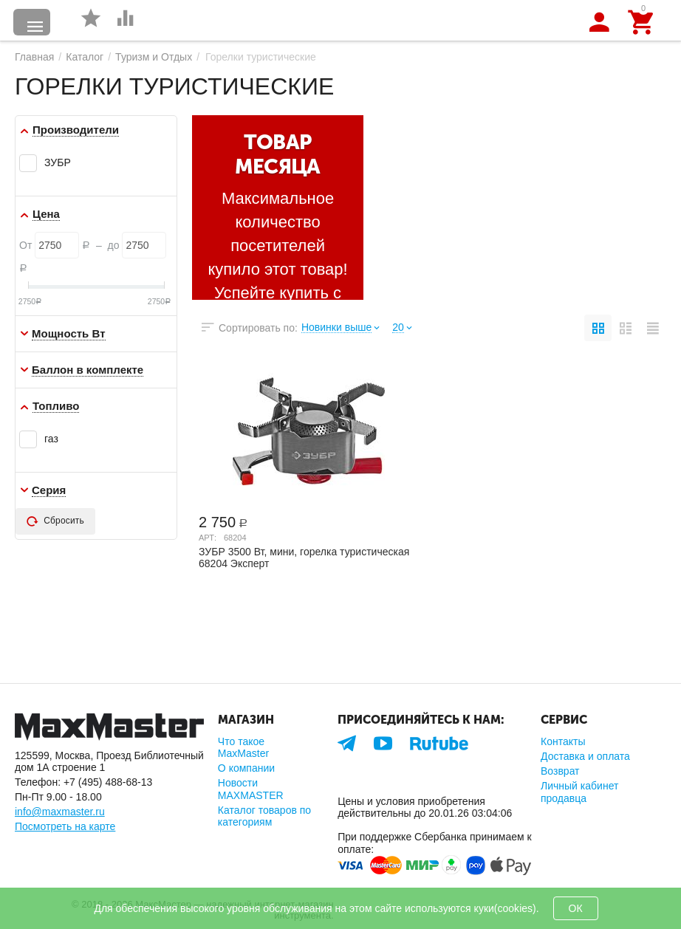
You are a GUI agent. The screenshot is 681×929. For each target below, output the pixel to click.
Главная (34, 57)
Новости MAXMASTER (251, 789)
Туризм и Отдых (153, 57)
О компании (246, 768)
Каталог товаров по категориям (264, 816)
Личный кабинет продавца (579, 791)
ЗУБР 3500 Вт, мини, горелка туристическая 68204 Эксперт (304, 558)
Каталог (84, 57)
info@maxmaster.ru (60, 811)
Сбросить (55, 521)
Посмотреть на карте (65, 826)
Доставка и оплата (585, 756)
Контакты (563, 741)
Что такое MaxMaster (243, 747)
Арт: (207, 537)
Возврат (560, 771)
